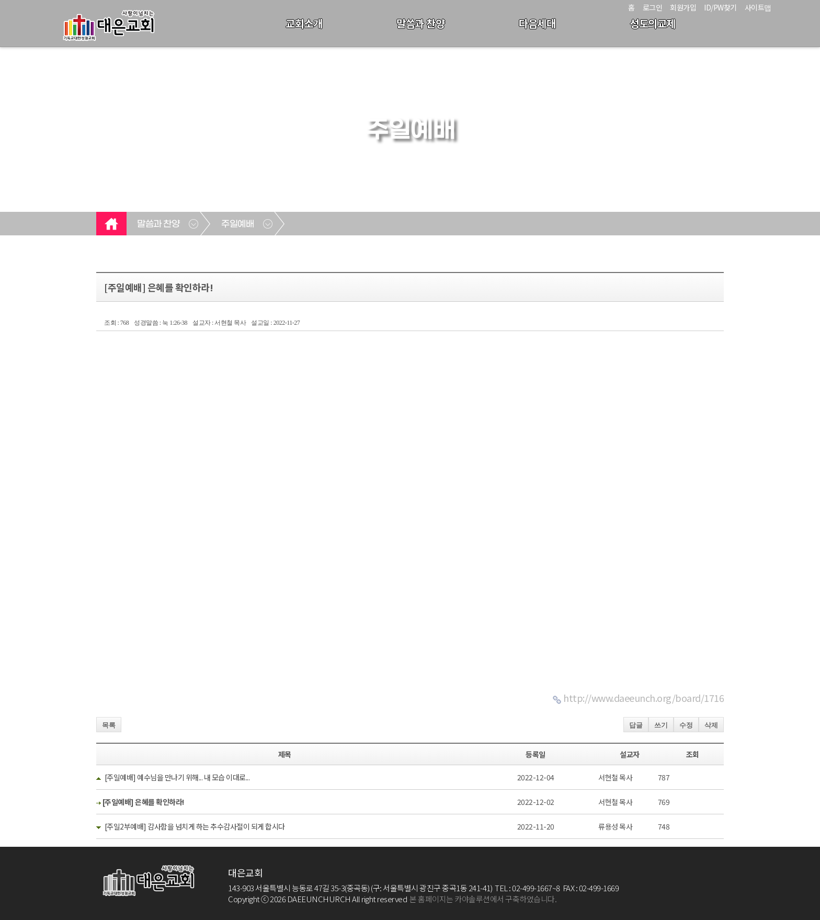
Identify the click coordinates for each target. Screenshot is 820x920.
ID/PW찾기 (720, 7)
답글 (636, 725)
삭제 (711, 725)
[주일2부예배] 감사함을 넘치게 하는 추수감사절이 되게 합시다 (195, 826)
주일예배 (237, 224)
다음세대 (537, 23)
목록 (109, 725)
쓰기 (661, 725)
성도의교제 (653, 23)
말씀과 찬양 (420, 23)
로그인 (653, 7)
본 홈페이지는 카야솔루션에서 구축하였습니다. (482, 898)
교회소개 (304, 23)
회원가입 (683, 7)
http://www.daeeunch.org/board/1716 (643, 698)
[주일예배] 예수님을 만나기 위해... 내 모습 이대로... (177, 777)
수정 (686, 725)
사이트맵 (758, 7)
